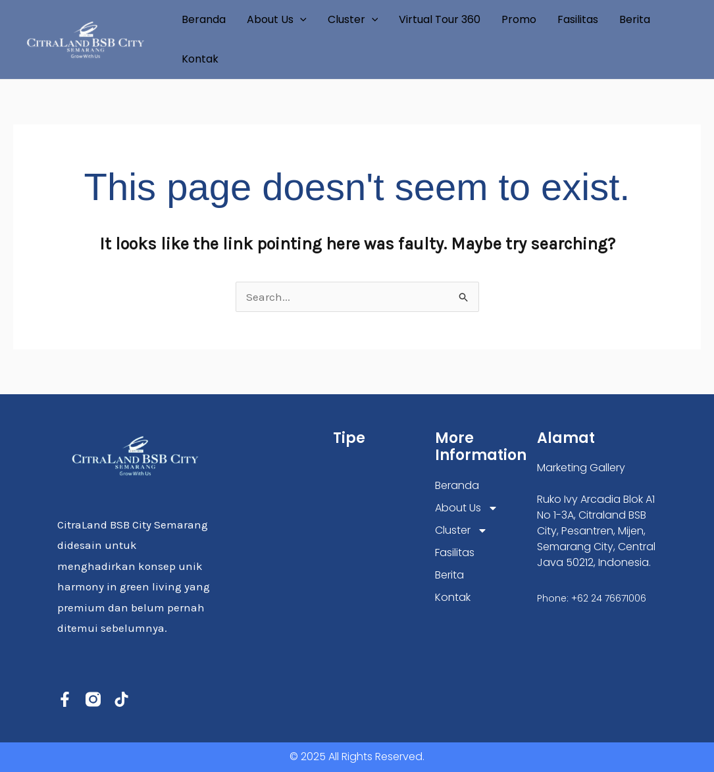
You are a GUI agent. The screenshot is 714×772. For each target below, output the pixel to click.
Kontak (200, 58)
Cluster (353, 19)
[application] (300, 19)
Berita (634, 19)
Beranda (204, 19)
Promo (518, 19)
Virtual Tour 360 (439, 19)
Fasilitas (577, 19)
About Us (277, 19)
